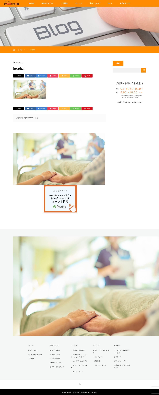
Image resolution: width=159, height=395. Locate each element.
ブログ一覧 (117, 357)
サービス (78, 3)
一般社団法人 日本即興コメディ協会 (84, 392)
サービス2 (95, 345)
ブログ (109, 3)
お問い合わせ (125, 3)
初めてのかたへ (47, 3)
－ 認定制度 (96, 361)
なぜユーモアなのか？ (56, 365)
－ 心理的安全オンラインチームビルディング (79, 355)
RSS (79, 383)
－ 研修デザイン (97, 357)
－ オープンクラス (76, 371)
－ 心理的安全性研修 (77, 350)
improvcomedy (29, 118)
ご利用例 (64, 3)
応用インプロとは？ (56, 362)
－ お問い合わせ (54, 358)
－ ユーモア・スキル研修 (79, 361)
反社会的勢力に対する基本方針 (122, 366)
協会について (94, 3)
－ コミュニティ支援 (99, 364)
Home (31, 3)
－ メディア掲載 (54, 350)
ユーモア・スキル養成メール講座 (122, 351)
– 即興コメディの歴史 (35, 354)
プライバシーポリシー (120, 361)
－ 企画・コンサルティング (100, 351)
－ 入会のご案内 (54, 354)
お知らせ (116, 345)
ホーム (29, 345)
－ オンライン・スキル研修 (79, 366)
